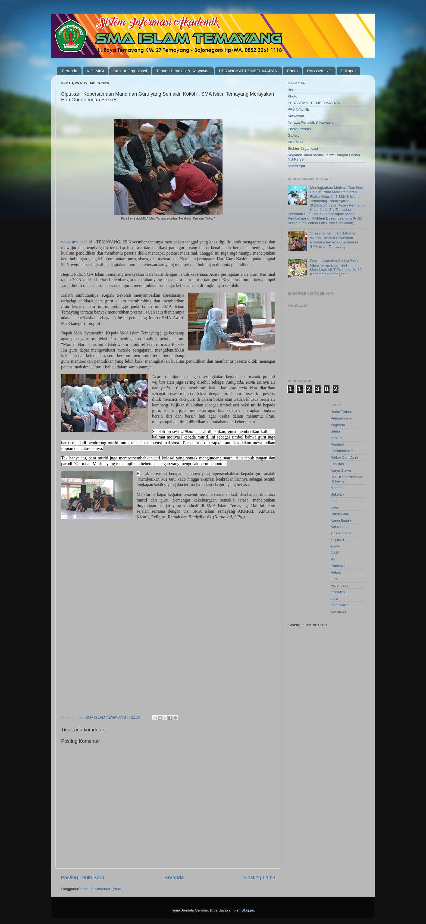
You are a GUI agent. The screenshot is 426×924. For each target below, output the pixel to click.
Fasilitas (337, 464)
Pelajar (336, 572)
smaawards (340, 605)
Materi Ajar (296, 166)
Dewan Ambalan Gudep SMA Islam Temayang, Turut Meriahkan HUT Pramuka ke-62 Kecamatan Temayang (336, 267)
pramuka (338, 592)
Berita (335, 431)
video (335, 507)
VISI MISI (95, 70)
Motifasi (337, 488)
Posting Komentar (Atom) (102, 889)
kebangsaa (340, 585)
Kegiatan (338, 425)
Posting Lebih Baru (82, 877)
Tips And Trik (341, 533)
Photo (292, 70)
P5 (333, 559)
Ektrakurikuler (342, 451)
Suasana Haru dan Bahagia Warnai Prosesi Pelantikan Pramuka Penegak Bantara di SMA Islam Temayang (334, 240)
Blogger (248, 910)
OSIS (335, 553)
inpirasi (336, 438)
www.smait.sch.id (76, 242)
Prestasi (337, 444)
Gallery (293, 135)
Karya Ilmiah (341, 520)
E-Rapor (348, 70)
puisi (334, 598)
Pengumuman (342, 418)
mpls (335, 501)
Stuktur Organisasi (130, 70)
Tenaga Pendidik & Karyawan (182, 70)
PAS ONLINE (319, 70)
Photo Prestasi (300, 129)
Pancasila (339, 566)
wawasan (338, 611)
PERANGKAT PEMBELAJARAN (248, 70)
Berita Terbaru (342, 412)
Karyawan (296, 116)
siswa (335, 546)
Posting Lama (259, 877)
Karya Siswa (341, 470)
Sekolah (337, 494)
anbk (335, 579)
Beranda (69, 70)
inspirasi (337, 540)
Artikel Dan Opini (344, 457)
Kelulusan (339, 527)
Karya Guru (340, 514)
